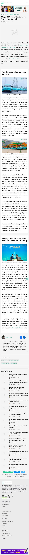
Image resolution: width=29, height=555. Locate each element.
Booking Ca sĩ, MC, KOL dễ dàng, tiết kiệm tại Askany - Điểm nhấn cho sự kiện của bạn (18, 382)
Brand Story (4, 360)
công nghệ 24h (16, 327)
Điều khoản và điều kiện (7, 535)
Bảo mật (3, 525)
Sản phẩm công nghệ (13, 360)
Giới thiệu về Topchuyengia (7, 521)
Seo (3, 508)
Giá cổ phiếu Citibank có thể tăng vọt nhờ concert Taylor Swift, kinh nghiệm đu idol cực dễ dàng (18, 395)
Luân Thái (9, 337)
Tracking (3, 506)
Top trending (14, 363)
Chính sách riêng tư (6, 533)
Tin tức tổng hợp (5, 363)
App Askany (4, 523)
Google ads (4, 513)
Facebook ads (5, 515)
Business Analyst (5, 504)
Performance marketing (6, 511)
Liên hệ (3, 527)
